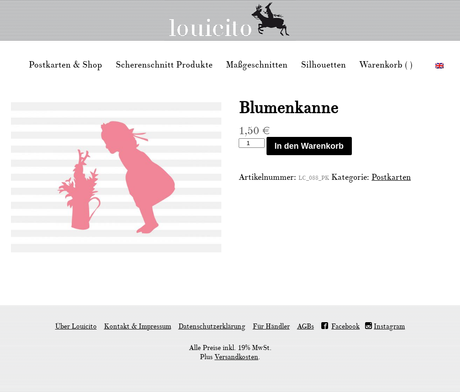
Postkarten (391, 177)
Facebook (345, 326)
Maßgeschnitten (257, 64)
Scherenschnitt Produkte (164, 64)
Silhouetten (323, 64)
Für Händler (271, 326)
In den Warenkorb (309, 146)
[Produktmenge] (251, 143)
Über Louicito (76, 326)
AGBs (305, 326)
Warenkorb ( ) (386, 64)
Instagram (389, 326)
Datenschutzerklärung (212, 326)
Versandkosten (236, 357)
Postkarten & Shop (65, 64)
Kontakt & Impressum (137, 326)
